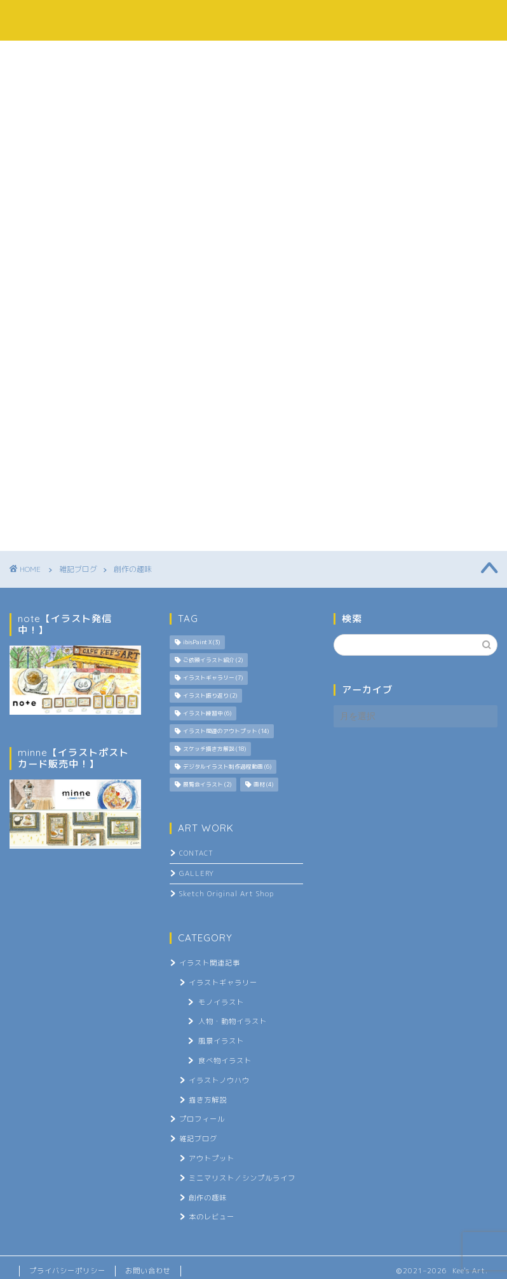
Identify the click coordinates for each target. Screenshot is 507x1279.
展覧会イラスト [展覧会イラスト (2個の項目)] (207, 784)
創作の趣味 (208, 1198)
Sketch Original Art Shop (226, 894)
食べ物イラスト (225, 1061)
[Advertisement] (412, 819)
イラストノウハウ (219, 1080)
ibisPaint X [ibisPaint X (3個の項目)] (201, 642)
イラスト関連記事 (209, 963)
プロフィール (107, 56)
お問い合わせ (400, 56)
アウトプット (211, 1158)
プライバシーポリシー (67, 1271)
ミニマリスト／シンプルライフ (242, 1178)
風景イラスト (221, 1041)
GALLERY (196, 873)
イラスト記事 (208, 56)
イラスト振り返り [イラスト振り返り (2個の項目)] (210, 695)
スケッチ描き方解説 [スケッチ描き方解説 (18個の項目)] (214, 749)
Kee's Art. (253, 20)
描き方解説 (208, 1100)
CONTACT (196, 853)
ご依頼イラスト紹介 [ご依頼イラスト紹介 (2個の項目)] (213, 660)
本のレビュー (211, 1217)
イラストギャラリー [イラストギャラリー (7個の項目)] (213, 678)
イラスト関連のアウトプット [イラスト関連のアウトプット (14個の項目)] (226, 731)
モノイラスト (221, 1002)
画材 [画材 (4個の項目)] (263, 784)
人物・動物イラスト (232, 1021)
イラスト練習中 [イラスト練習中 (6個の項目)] (207, 713)
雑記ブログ (304, 56)
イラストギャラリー (223, 982)
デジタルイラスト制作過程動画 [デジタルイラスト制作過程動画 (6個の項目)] (227, 767)
